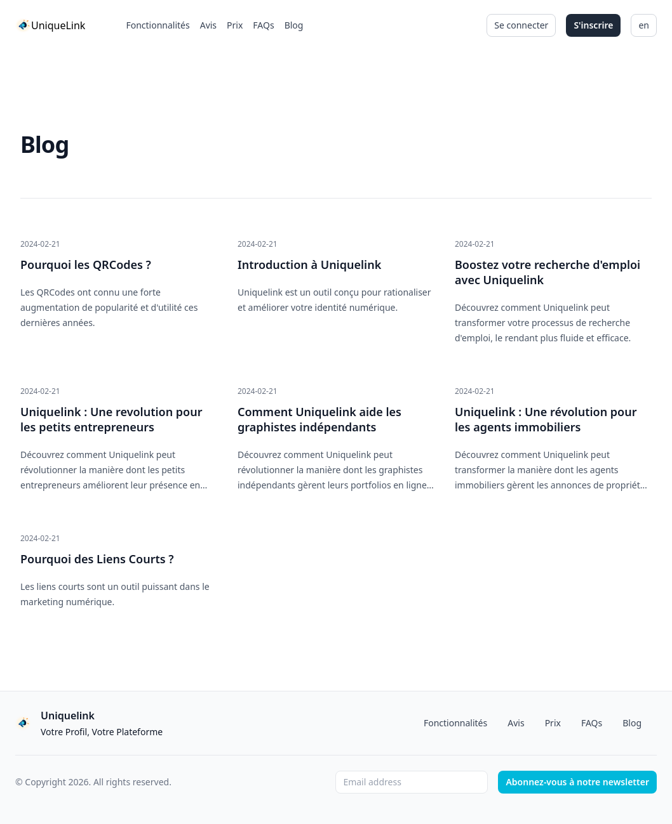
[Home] (50, 26)
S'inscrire (593, 25)
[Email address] (411, 782)
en (643, 25)
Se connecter (521, 25)
